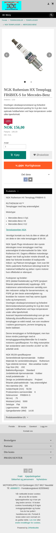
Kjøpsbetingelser (32, 476)
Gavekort (33, 426)
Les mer (33, 520)
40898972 (15, 488)
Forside (4, 20)
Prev (9, 54)
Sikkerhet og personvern (22, 479)
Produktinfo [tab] (11, 191)
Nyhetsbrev (41, 479)
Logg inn (43, 426)
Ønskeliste (41, 154)
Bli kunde (22, 426)
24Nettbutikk (33, 528)
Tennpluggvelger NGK (16, 230)
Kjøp (15, 154)
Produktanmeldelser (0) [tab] (15, 417)
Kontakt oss (28, 431)
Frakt (20, 476)
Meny (6, 15)
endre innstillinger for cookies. (28, 523)
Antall (6, 143)
